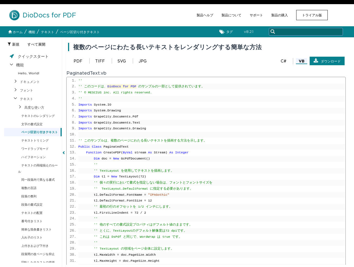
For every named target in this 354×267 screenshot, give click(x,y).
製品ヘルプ (205, 15)
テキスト (47, 32)
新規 (13, 44)
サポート (256, 15)
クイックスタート (33, 56)
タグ (227, 32)
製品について (231, 15)
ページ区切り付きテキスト (80, 32)
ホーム (15, 32)
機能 (31, 32)
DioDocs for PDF (121, 86)
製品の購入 (279, 15)
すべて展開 (36, 44)
